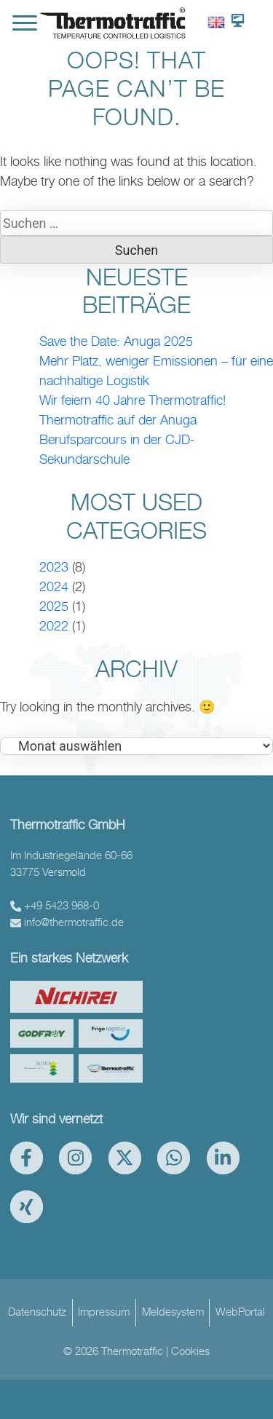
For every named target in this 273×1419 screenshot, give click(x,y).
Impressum (104, 1312)
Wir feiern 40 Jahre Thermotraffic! (132, 400)
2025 (53, 606)
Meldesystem (173, 1312)
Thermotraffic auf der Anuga (118, 419)
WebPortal (240, 1312)
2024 (53, 586)
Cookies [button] (190, 1351)
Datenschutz (37, 1312)
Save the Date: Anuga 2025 (116, 341)
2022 (53, 625)
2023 (53, 566)
